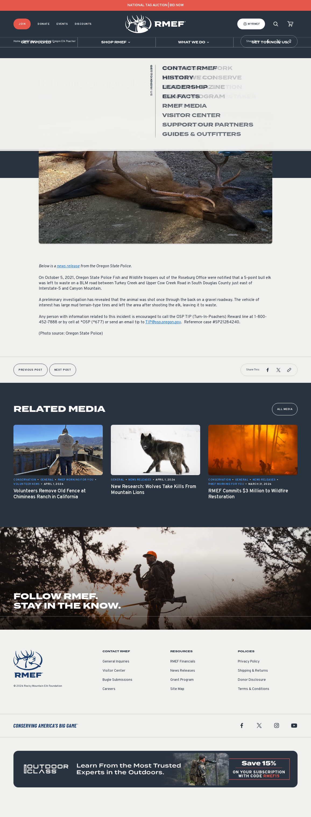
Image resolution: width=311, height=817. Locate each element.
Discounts (83, 24)
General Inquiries (116, 678)
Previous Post (31, 386)
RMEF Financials (182, 678)
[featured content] (155, 785)
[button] (267, 57)
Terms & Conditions (253, 705)
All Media (285, 425)
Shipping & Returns (253, 687)
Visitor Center (114, 687)
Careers (109, 705)
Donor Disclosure (252, 696)
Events (62, 24)
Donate (44, 24)
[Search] (276, 24)
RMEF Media (30, 57)
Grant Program (182, 696)
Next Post (62, 386)
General (45, 112)
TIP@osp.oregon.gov (163, 338)
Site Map (177, 705)
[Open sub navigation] (38, 42)
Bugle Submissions (117, 696)
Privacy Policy (249, 678)
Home (16, 57)
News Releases (182, 687)
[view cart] (290, 24)
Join (22, 24)
